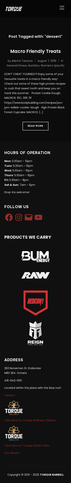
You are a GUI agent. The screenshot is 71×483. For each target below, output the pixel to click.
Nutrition (33, 65)
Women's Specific (53, 65)
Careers (9, 395)
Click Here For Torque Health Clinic (27, 446)
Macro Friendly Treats (35, 51)
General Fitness (17, 65)
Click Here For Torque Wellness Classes (29, 420)
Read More (35, 125)
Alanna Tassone (22, 61)
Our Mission (12, 453)
